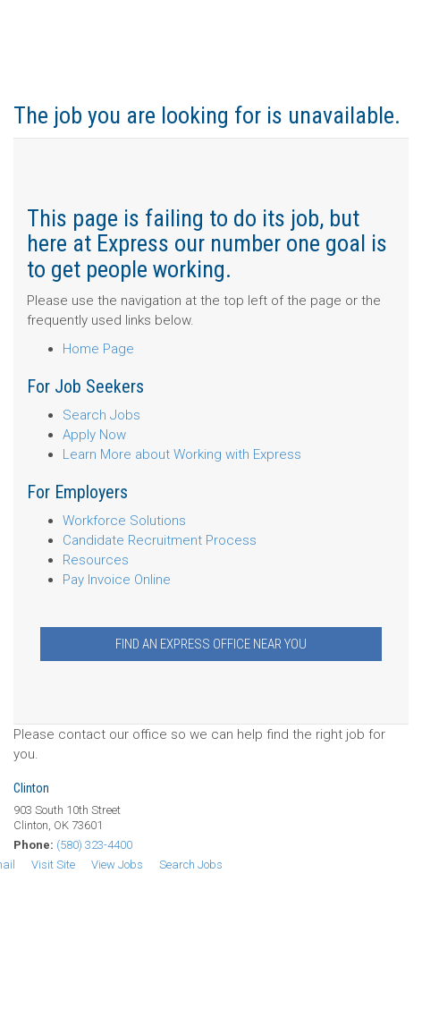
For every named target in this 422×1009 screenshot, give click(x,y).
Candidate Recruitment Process (160, 540)
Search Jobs (101, 415)
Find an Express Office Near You (211, 644)
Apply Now (94, 435)
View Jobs (117, 864)
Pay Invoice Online (117, 580)
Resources (96, 560)
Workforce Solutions (124, 521)
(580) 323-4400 (94, 845)
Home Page (98, 349)
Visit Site (53, 864)
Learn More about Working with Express (182, 454)
